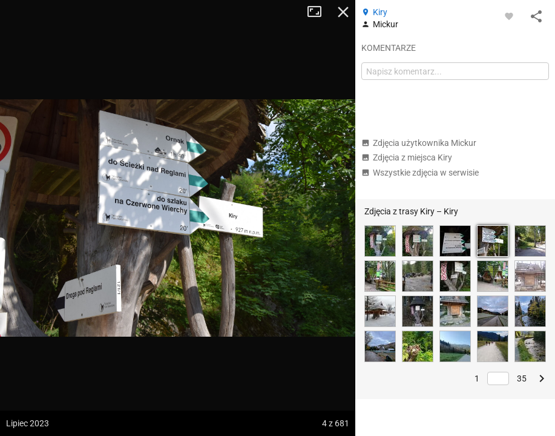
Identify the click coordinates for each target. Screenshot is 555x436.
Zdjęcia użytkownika (418, 143)
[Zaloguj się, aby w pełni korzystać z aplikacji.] (509, 16)
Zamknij (343, 12)
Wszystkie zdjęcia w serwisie (420, 172)
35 (522, 378)
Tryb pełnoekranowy (319, 12)
